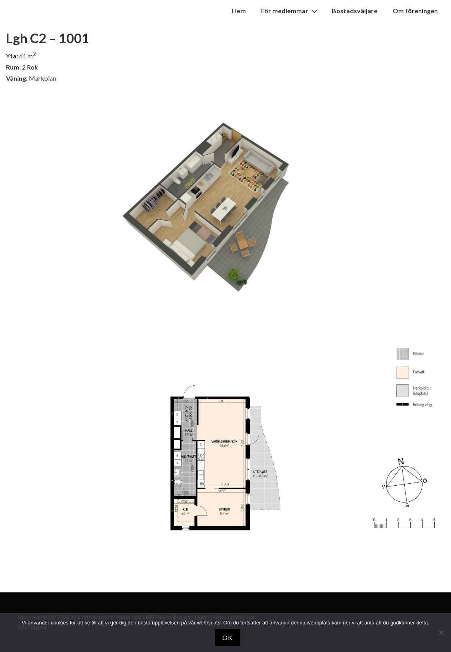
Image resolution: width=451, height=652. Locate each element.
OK (227, 637)
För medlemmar (290, 10)
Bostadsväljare (354, 10)
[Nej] (441, 632)
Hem (239, 10)
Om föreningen (415, 10)
